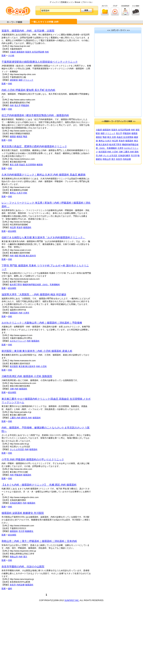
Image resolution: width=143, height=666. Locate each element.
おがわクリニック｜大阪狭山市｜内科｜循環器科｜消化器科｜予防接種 (42, 322)
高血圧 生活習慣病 (27, 164)
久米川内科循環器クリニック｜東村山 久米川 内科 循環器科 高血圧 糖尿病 (43, 174)
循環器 (13, 136)
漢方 (25, 556)
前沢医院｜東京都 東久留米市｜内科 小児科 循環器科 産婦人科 (37, 351)
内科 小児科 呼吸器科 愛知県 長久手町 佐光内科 (28, 90)
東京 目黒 (14, 164)
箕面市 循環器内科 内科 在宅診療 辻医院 (28, 30)
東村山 (13, 193)
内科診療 (20, 585)
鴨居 (25, 136)
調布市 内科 (26, 418)
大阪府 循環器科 (17, 52)
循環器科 (27, 227)
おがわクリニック (18, 341)
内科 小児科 (41, 366)
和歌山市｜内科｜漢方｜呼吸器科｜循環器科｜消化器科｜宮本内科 (39, 541)
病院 (21, 80)
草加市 (19, 227)
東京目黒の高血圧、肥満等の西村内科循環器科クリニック (34, 146)
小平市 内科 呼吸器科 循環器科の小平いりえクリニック (33, 459)
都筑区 (19, 136)
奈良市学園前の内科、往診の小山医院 (23, 566)
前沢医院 (14, 366)
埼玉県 (13, 227)
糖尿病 (40, 164)
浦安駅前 (14, 80)
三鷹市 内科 (15, 418)
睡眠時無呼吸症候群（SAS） (36, 284)
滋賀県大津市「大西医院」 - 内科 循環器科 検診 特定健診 (34, 294)
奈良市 (13, 585)
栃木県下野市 (16, 284)
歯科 (10, 588)
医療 (4, 55)
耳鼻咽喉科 (55, 284)
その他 (11, 55)
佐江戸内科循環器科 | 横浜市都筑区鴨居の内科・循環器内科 (35, 115)
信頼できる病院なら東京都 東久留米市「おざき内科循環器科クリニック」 (43, 237)
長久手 (17, 105)
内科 (47, 52)
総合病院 (12, 231)
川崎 (12, 389)
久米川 (19, 193)
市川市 (22, 531)
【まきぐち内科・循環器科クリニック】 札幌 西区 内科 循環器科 (39, 484)
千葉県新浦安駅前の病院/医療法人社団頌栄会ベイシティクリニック (40, 61)
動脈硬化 (29, 531)
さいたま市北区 (17, 449)
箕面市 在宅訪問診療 (34, 52)
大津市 (26, 313)
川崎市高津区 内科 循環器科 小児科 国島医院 (27, 376)
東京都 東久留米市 (27, 255)
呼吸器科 (25, 105)
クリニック (28, 80)
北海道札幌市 (16, 503)
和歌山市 (14, 556)
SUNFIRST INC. (71, 600)
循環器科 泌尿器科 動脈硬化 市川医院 (23, 513)
